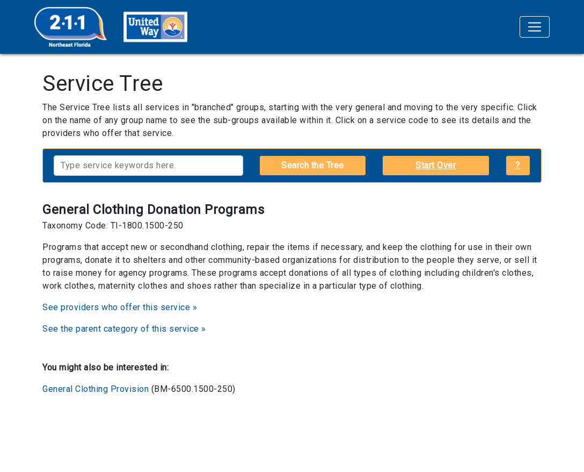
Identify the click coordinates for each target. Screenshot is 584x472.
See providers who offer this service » (119, 307)
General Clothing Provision (95, 389)
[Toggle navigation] (535, 27)
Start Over (435, 165)
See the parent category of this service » (124, 329)
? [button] (517, 165)
